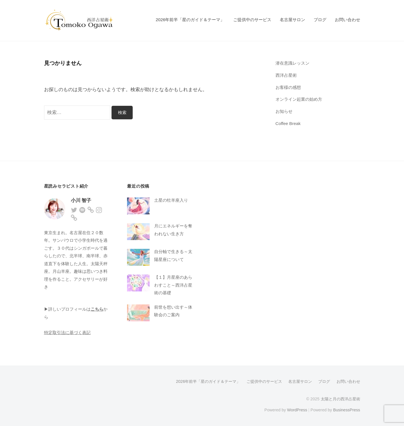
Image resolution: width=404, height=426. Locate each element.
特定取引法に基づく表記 (67, 332)
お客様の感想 (288, 87)
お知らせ (284, 111)
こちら (97, 309)
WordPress (297, 410)
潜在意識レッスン (292, 63)
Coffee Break (288, 123)
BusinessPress (346, 410)
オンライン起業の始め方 (299, 99)
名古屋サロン (292, 19)
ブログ (320, 19)
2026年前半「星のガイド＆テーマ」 (190, 19)
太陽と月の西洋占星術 (340, 399)
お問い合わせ (347, 19)
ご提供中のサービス (252, 19)
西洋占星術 (286, 75)
